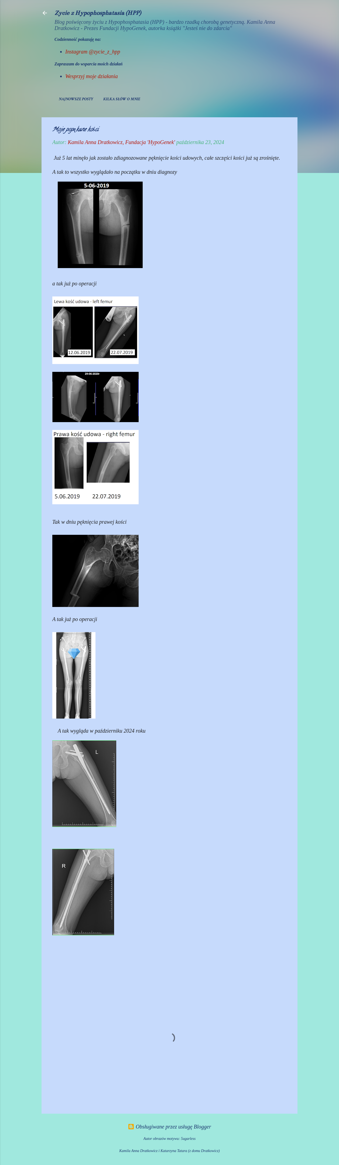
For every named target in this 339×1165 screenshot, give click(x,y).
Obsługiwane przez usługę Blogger (169, 1127)
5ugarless (188, 1139)
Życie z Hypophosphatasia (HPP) (97, 12)
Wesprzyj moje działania (91, 76)
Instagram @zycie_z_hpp (92, 52)
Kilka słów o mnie (121, 99)
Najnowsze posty (76, 99)
